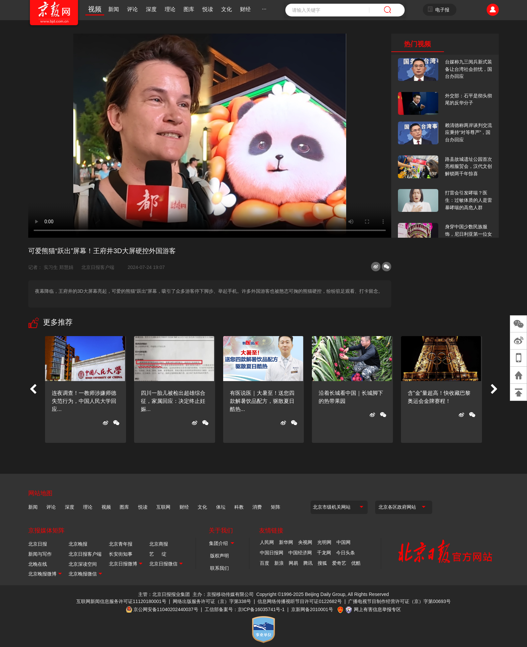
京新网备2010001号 (312, 609)
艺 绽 (157, 554)
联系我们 (219, 568)
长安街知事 (120, 554)
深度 (151, 9)
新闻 (113, 9)
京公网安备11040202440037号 (165, 609)
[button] (33, 389)
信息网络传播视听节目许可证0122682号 (299, 601)
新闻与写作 (40, 554)
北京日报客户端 (97, 267)
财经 (245, 9)
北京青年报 (120, 544)
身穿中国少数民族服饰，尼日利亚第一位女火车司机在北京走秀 (468, 234)
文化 (226, 9)
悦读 (207, 9)
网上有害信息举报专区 (377, 609)
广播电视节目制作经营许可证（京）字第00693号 (399, 601)
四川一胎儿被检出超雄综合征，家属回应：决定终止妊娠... (173, 401)
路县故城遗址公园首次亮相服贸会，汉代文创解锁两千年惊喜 (468, 166)
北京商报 (158, 544)
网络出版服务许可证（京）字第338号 (212, 601)
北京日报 (37, 544)
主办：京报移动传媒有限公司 (223, 594)
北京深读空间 (83, 564)
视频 (95, 9)
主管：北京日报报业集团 (164, 594)
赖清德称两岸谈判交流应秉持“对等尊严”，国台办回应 (468, 132)
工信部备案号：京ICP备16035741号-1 (245, 609)
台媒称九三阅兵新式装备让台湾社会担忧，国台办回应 (468, 69)
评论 (132, 9)
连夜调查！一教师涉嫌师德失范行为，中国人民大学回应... (84, 401)
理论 (170, 9)
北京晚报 (78, 544)
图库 (189, 9)
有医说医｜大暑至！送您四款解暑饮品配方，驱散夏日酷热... (262, 401)
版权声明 (219, 555)
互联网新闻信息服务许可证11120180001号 (121, 601)
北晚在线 (37, 564)
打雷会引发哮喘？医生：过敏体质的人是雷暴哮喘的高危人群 (468, 200)
